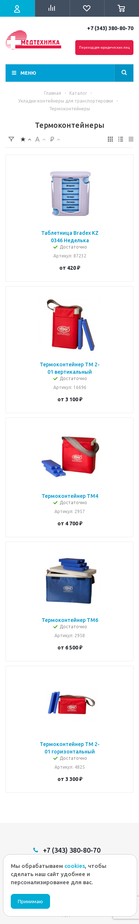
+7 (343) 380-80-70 (110, 28)
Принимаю (30, 901)
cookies (74, 866)
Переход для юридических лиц (104, 47)
